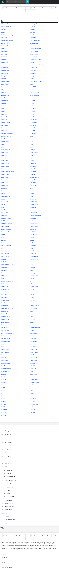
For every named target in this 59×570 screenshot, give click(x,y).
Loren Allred (33, 199)
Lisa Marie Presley (35, 92)
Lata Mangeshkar (6, 136)
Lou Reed (32, 248)
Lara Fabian (4, 114)
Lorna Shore (33, 212)
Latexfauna (4, 139)
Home (7, 439)
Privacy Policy (5, 560)
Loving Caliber (34, 275)
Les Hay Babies (5, 330)
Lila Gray (3, 415)
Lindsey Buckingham (35, 48)
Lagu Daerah (5, 67)
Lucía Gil (32, 322)
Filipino (7, 523)
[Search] (27, 1)
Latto (2, 144)
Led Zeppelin (5, 242)
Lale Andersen (5, 84)
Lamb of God (5, 92)
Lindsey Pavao (34, 51)
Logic (31, 158)
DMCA (3, 562)
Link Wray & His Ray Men (37, 65)
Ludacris (32, 325)
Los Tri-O (32, 232)
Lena (2, 278)
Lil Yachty (4, 412)
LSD (31, 284)
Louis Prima (33, 253)
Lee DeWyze (4, 251)
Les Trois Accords (6, 338)
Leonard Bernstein (6, 314)
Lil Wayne (4, 409)
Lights (3, 385)
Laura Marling (5, 155)
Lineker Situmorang (35, 59)
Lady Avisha (4, 51)
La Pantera (4, 37)
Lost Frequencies (34, 234)
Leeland (3, 259)
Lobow (32, 147)
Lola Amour (33, 166)
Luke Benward (34, 355)
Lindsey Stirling (34, 54)
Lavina (3, 193)
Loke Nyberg (33, 163)
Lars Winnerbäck (6, 122)
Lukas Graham (34, 352)
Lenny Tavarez (5, 292)
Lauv (2, 190)
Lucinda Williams (34, 305)
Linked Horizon (34, 67)
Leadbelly (4, 215)
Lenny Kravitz (5, 289)
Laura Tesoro (5, 160)
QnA (7, 453)
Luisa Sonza (33, 349)
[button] (57, 2)
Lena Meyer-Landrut (7, 281)
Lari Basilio (4, 117)
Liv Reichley (33, 122)
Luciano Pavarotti (35, 303)
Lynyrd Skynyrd (34, 404)
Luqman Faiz (33, 377)
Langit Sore (4, 100)
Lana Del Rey (5, 95)
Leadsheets (10, 487)
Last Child (4, 130)
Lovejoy (32, 270)
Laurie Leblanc (5, 185)
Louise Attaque (34, 262)
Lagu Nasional (5, 70)
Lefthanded (4, 267)
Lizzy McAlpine (34, 139)
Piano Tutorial (8, 500)
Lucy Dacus (33, 319)
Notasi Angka (8, 509)
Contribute (9, 446)
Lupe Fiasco (33, 374)
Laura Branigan (5, 149)
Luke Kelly (33, 368)
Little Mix (32, 114)
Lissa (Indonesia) (34, 95)
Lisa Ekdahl (33, 87)
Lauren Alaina (5, 163)
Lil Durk (3, 390)
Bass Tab (9, 473)
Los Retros (33, 229)
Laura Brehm (5, 152)
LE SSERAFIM (5, 201)
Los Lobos (33, 218)
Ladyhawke (4, 56)
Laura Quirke (5, 158)
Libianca (3, 374)
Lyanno (32, 390)
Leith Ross (4, 270)
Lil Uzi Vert (4, 407)
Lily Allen (32, 26)
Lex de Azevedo (5, 355)
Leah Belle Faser (6, 218)
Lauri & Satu (4, 180)
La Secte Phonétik (6, 45)
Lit (30, 97)
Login (7, 431)
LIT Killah (32, 100)
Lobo (31, 144)
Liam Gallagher (5, 363)
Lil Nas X (3, 398)
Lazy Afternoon (5, 196)
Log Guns (32, 149)
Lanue (3, 106)
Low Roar (32, 278)
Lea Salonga (4, 212)
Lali (2, 89)
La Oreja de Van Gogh (7, 35)
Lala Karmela (5, 81)
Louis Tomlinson (34, 259)
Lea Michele (4, 210)
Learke (3, 234)
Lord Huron (33, 182)
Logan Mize (33, 155)
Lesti (2, 344)
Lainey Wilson (5, 76)
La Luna (3, 29)
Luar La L (32, 289)
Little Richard (33, 117)
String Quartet (10, 496)
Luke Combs (33, 360)
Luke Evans (33, 363)
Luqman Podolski (34, 382)
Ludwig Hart (33, 338)
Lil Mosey (4, 396)
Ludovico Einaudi (34, 333)
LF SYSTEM (4, 360)
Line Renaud (33, 56)
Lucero (32, 297)
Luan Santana (34, 286)
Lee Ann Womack (6, 245)
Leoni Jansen (5, 322)
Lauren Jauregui (5, 169)
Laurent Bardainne (6, 177)
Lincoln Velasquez (35, 40)
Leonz (3, 325)
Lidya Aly (3, 379)
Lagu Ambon (4, 62)
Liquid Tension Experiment (37, 81)
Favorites (8, 442)
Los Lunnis (33, 221)
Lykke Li (32, 393)
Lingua (32, 62)
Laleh (2, 87)
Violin (8, 493)
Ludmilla (32, 330)
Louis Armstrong (34, 251)
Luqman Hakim (34, 379)
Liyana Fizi (33, 128)
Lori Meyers (33, 207)
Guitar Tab (9, 470)
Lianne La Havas (6, 368)
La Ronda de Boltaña (7, 40)
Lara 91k (3, 111)
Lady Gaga (4, 54)
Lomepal (32, 174)
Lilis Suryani (33, 24)
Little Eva (32, 111)
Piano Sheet (10, 484)
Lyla (31, 396)
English (7, 516)
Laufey (3, 147)
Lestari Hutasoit (5, 341)
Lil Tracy (3, 404)
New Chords (8, 463)
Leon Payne (4, 305)
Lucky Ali (32, 314)
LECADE (3, 240)
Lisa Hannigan (34, 89)
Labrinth (3, 48)
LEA (2, 207)
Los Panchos (33, 223)
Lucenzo (32, 294)
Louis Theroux (34, 256)
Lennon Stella (5, 286)
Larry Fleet (4, 119)
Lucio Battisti (33, 308)
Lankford (3, 103)
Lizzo (31, 136)
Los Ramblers (34, 226)
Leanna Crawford (6, 229)
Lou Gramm (33, 245)
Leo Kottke (4, 294)
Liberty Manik (5, 371)
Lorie (31, 210)
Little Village (33, 119)
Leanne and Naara (6, 232)
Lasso (3, 128)
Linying (32, 76)
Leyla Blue (4, 357)
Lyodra (32, 407)
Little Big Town (34, 108)
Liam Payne (4, 366)
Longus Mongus (34, 180)
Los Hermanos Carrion (36, 215)
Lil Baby (3, 387)
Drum (8, 490)
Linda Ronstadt (34, 43)
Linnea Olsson (34, 73)
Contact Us (4, 557)
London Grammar (35, 177)
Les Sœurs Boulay (6, 335)
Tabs (6, 466)
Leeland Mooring (6, 262)
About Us (4, 554)
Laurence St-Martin (6, 174)
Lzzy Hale (32, 412)
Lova (31, 264)
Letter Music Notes (10, 506)
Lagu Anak (4, 65)
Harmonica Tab (11, 476)
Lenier (3, 284)
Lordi (31, 190)
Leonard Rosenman (6, 319)
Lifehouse (4, 382)
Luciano (32, 300)
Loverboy (32, 273)
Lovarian (32, 267)
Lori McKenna (34, 204)
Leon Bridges (5, 300)
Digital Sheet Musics (10, 480)
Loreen (32, 196)
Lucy (31, 316)
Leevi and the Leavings (7, 264)
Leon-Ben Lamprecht (7, 308)
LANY (3, 108)
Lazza (3, 199)
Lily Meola (32, 29)
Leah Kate (4, 221)
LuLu (31, 371)
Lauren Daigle (5, 166)
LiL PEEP (4, 401)
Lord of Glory (33, 185)
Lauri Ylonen (4, 182)
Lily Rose (32, 32)
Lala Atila (3, 78)
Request (8, 449)
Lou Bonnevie (34, 242)
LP (30, 281)
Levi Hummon (5, 349)
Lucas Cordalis (34, 292)
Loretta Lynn (33, 201)
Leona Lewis (4, 311)
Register (8, 434)
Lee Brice (4, 248)
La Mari (3, 32)
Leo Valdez (4, 297)
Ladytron (3, 59)
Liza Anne (32, 130)
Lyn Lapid (32, 401)
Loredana (32, 193)
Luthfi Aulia (33, 385)
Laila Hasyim (4, 73)
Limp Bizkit (33, 37)
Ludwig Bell (33, 335)
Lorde (31, 188)
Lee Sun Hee (5, 256)
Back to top (54, 417)
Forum (8, 456)
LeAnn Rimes (5, 226)
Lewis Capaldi (5, 352)
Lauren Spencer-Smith (7, 171)
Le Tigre (3, 204)
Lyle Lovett (33, 398)
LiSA (31, 84)
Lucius (31, 311)
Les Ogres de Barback (7, 333)
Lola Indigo (33, 169)
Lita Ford (32, 103)
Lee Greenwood (5, 253)
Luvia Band (33, 387)
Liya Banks (33, 125)
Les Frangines (5, 327)
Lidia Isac (4, 377)
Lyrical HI (32, 409)
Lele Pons (4, 275)
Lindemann (33, 45)
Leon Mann (4, 303)
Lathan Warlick (5, 141)
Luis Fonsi (33, 346)
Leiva (2, 273)
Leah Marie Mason (6, 223)
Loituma (32, 160)
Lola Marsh (33, 171)
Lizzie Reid (33, 133)
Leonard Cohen (5, 316)
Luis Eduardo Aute (35, 344)
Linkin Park (33, 70)
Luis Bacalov (33, 341)
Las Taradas (4, 125)
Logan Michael (34, 152)
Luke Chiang (33, 357)
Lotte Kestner (33, 237)
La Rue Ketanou (5, 43)
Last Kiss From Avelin (7, 133)
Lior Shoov (33, 78)
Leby (2, 237)
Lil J (2, 393)
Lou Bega (32, 240)
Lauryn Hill (4, 188)
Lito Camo (33, 106)
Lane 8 (3, 97)
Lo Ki (31, 141)
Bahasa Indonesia (10, 519)
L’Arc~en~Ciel (5, 24)
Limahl (32, 35)
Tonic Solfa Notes (9, 503)
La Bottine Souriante (7, 26)
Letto (2, 346)
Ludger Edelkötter (35, 327)
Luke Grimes (33, 366)
